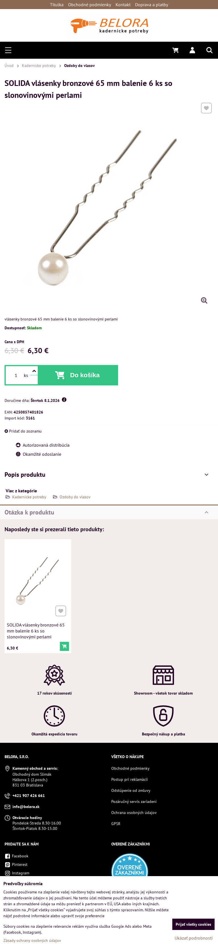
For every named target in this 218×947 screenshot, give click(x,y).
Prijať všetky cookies (193, 924)
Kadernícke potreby (29, 496)
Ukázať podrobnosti (194, 938)
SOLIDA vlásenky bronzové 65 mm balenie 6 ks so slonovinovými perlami (36, 628)
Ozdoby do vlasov (75, 496)
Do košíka (85, 375)
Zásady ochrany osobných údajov (32, 940)
